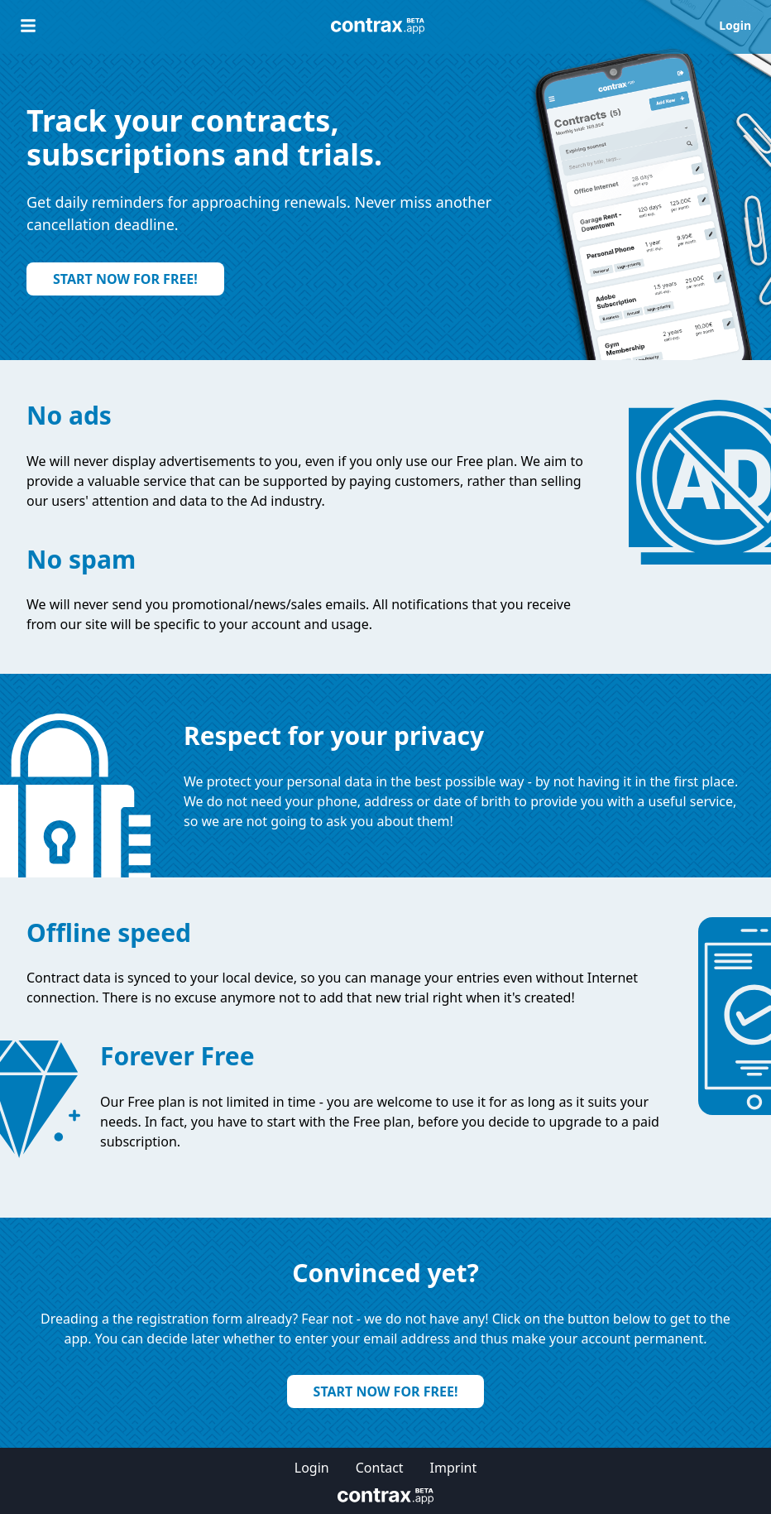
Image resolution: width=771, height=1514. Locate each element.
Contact (380, 1468)
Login (735, 25)
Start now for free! (125, 279)
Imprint (453, 1468)
